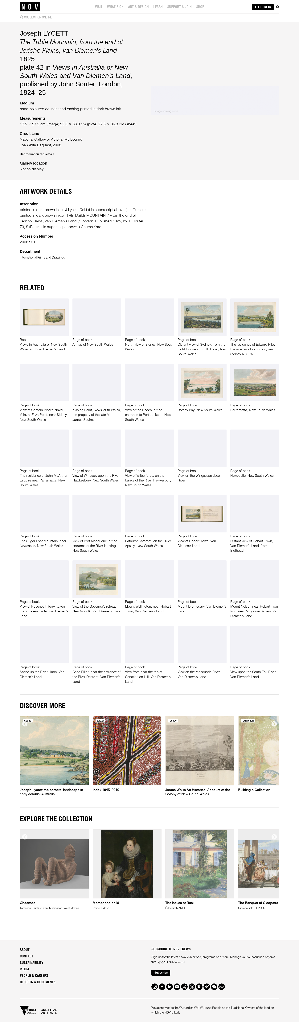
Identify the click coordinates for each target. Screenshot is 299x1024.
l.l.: (63, 210)
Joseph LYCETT (44, 33)
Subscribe (162, 974)
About (25, 951)
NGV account (177, 963)
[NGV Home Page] (30, 6)
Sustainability (31, 964)
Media (24, 970)
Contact (26, 957)
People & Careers (34, 977)
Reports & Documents (37, 983)
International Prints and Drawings (47, 257)
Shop (201, 7)
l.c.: (63, 216)
